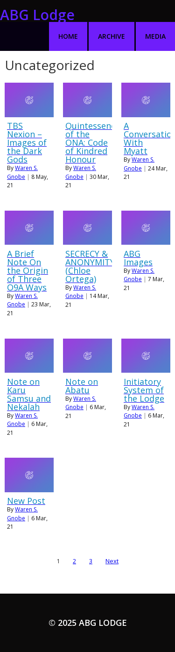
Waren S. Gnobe (22, 172)
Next (112, 561)
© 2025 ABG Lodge (88, 622)
